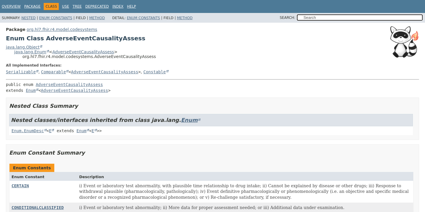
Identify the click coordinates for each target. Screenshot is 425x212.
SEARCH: (287, 18)
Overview (11, 6)
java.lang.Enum (30, 51)
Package (32, 6)
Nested (28, 18)
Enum (31, 90)
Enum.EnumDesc (28, 130)
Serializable (21, 71)
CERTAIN (20, 185)
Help (131, 6)
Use (65, 6)
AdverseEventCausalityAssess (83, 51)
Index (118, 6)
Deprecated (97, 6)
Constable (154, 71)
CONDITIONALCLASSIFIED (38, 207)
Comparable (53, 71)
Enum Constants (55, 18)
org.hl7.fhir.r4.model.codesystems (62, 29)
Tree (77, 6)
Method (97, 18)
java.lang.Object (23, 47)
